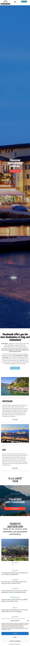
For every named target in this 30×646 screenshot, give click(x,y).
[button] (28, 620)
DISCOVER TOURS (15, 171)
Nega (15, 637)
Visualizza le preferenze (15, 641)
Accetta (15, 633)
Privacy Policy (17, 644)
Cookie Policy (11, 644)
